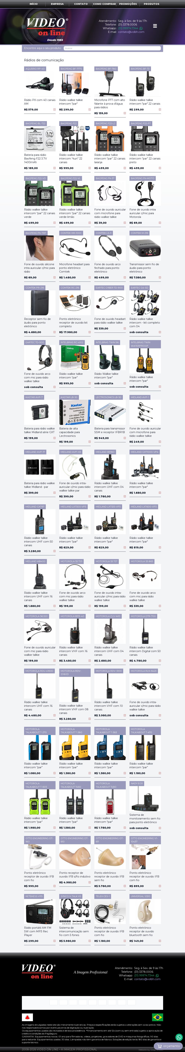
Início (34, 4)
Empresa (57, 4)
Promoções (128, 4)
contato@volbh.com (131, 32)
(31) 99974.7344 (130, 28)
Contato (81, 4)
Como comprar (104, 4)
